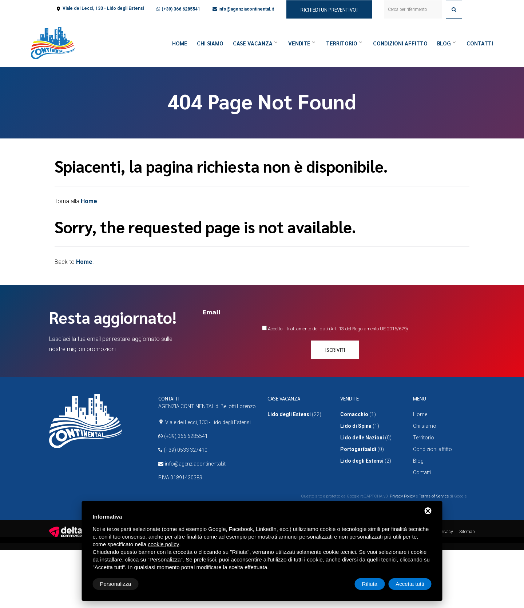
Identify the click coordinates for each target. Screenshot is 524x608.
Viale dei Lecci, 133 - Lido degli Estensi (103, 8)
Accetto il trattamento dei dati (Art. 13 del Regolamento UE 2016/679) (338, 328)
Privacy (446, 531)
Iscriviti (335, 349)
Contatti (480, 43)
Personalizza (115, 584)
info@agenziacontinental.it (246, 9)
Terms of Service (434, 496)
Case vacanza (253, 43)
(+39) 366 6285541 (181, 9)
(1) (358, 414)
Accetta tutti (410, 584)
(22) (294, 414)
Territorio (341, 43)
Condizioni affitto (400, 43)
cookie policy (163, 544)
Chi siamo (210, 43)
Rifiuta (370, 584)
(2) (365, 461)
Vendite (299, 43)
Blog (444, 43)
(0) (366, 437)
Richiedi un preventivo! (329, 9)
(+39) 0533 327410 (185, 450)
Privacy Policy (402, 496)
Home (179, 43)
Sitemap (467, 531)
